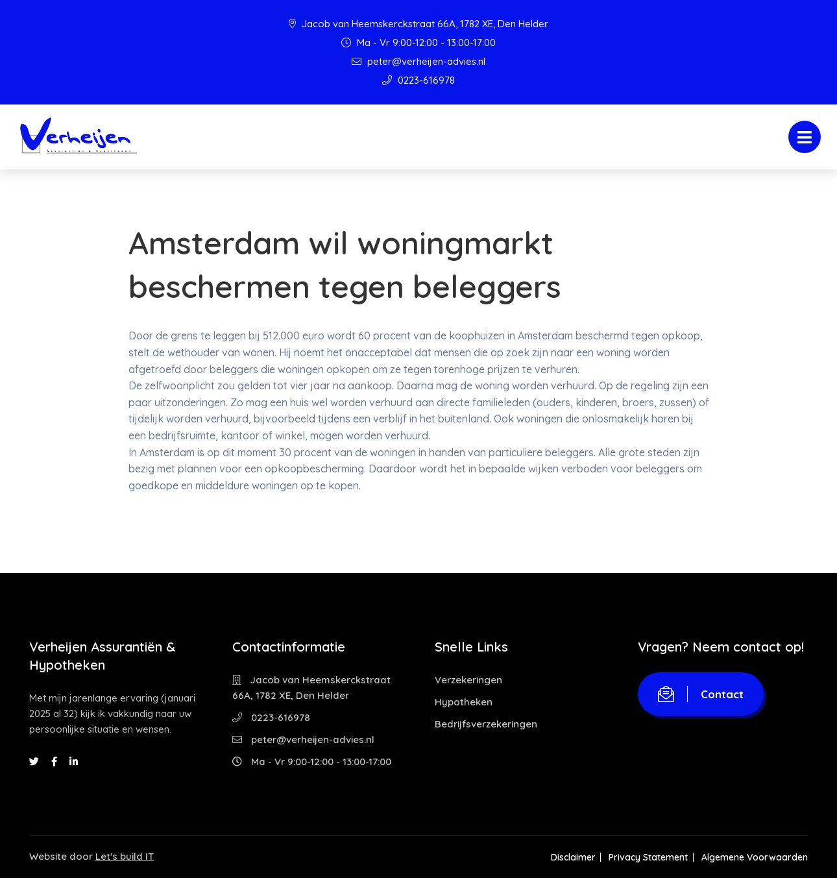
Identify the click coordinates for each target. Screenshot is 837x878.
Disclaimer (568, 857)
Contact (701, 694)
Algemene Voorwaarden (754, 857)
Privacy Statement (646, 857)
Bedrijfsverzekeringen (486, 724)
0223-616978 (418, 80)
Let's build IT (124, 856)
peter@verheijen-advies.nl (418, 61)
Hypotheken (463, 702)
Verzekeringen (468, 680)
